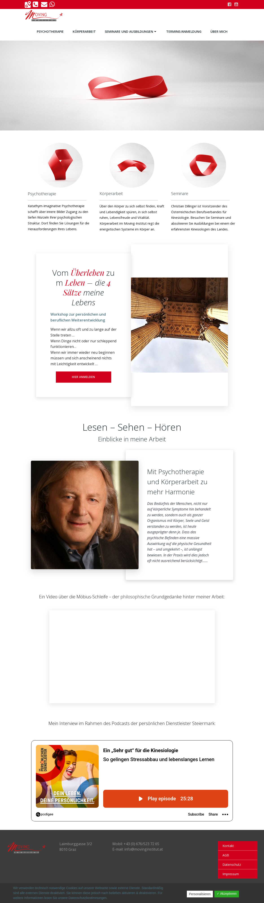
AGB (226, 855)
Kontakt (228, 846)
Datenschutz (232, 864)
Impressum (231, 874)
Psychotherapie (50, 31)
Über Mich (218, 31)
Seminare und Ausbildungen (131, 31)
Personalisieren (200, 894)
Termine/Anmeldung (183, 31)
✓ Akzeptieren (227, 893)
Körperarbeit (84, 31)
